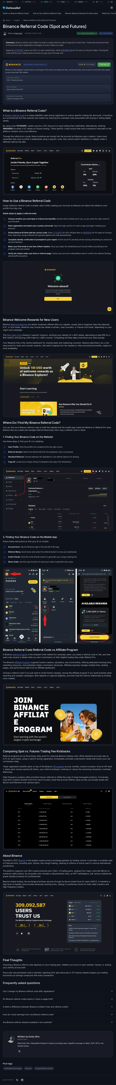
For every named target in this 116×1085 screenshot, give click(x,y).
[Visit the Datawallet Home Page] (4, 20)
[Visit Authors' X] (19, 1051)
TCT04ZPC (19, 50)
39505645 (65, 50)
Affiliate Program (22, 662)
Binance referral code (14, 115)
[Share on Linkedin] (22, 1080)
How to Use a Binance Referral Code (47, 13)
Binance (22, 860)
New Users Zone (14, 335)
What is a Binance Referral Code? (16, 13)
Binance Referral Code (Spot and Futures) (39, 20)
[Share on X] (17, 1080)
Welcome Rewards (19, 324)
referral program (19, 654)
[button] (111, 8)
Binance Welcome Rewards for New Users (81, 13)
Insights (17, 20)
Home (8, 20)
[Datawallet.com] (11, 7)
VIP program (58, 766)
